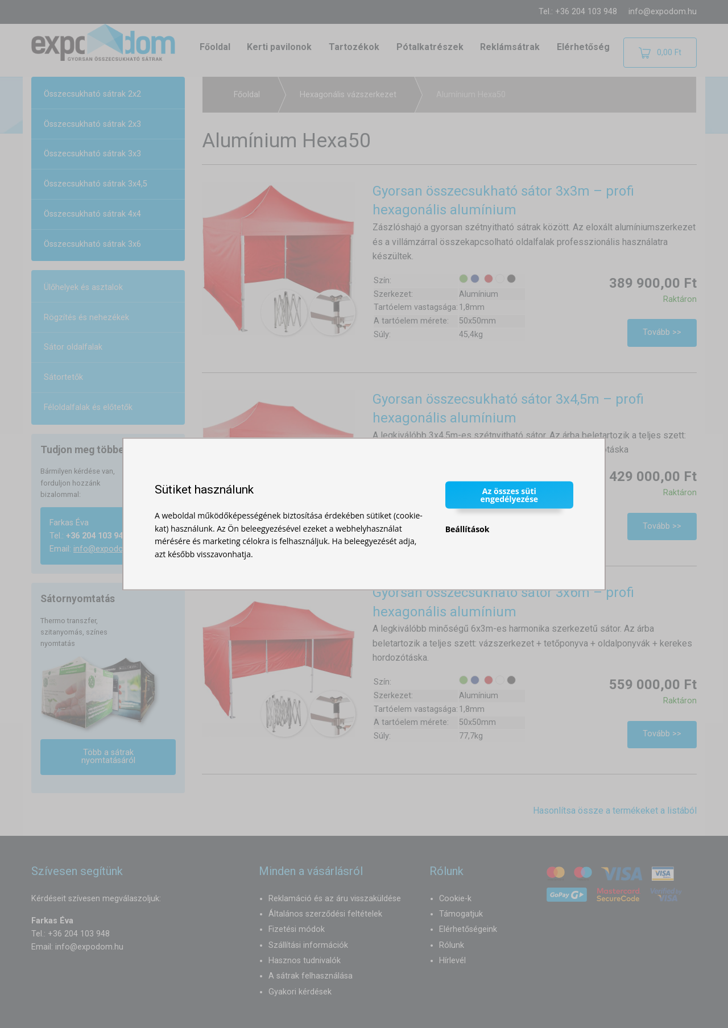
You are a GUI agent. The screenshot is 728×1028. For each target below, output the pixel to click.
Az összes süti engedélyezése (510, 495)
